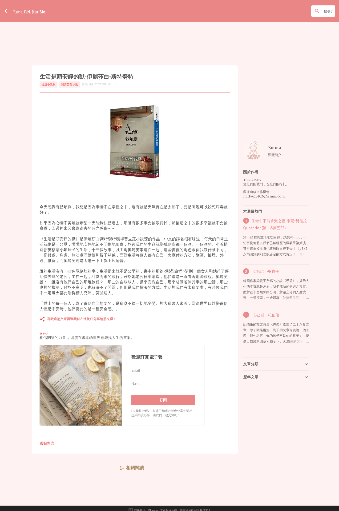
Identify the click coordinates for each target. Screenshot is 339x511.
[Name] (163, 379)
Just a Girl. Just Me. (44, 11)
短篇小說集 (48, 84)
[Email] (163, 366)
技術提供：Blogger (143, 506)
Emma (274, 147)
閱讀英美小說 (69, 84)
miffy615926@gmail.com (264, 196)
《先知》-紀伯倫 (265, 315)
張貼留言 (47, 439)
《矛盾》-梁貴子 (265, 271)
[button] (42, 315)
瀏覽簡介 (274, 155)
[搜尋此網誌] (311, 11)
